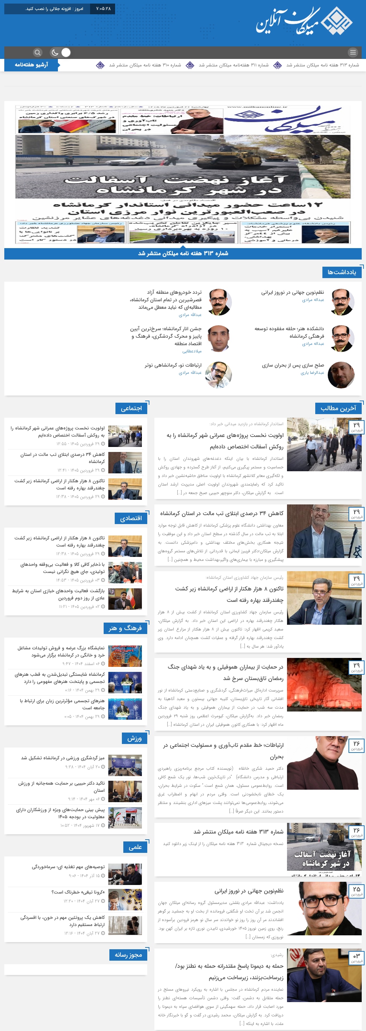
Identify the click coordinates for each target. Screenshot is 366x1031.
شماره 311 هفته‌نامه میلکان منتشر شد (234, 65)
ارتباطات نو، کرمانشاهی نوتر (62, 329)
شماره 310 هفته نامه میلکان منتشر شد (145, 65)
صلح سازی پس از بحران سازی (176, 329)
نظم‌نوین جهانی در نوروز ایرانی (292, 292)
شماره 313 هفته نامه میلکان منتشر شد (322, 65)
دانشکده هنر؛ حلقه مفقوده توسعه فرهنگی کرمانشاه (56, 296)
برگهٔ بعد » (267, 1016)
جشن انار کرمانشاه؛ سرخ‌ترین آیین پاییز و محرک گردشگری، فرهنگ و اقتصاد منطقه (288, 336)
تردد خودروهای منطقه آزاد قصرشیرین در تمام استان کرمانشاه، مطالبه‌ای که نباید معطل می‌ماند (171, 299)
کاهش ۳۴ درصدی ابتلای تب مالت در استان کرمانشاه (221, 479)
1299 (296, 1016)
